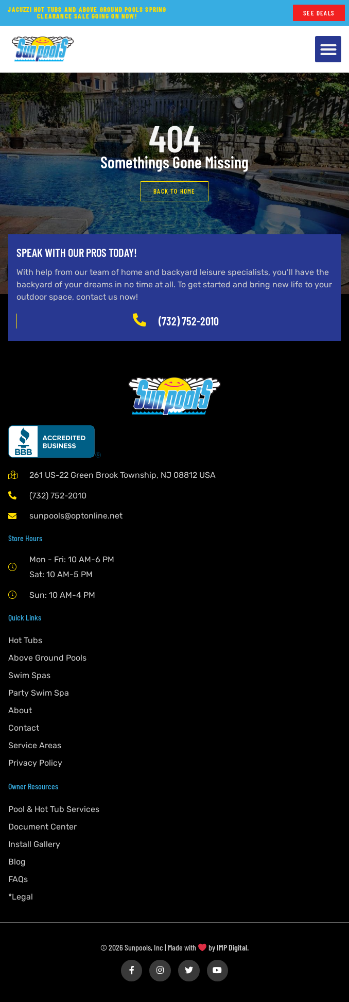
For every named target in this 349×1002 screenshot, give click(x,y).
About (20, 710)
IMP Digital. (233, 947)
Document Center (42, 827)
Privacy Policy (35, 763)
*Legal (20, 897)
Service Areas (34, 745)
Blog (17, 862)
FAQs (18, 879)
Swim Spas (29, 675)
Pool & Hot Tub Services (53, 809)
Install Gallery (34, 844)
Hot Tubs (25, 640)
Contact (23, 728)
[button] (328, 49)
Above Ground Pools (47, 658)
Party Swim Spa (38, 693)
